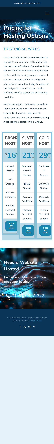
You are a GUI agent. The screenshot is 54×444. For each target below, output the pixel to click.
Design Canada (35, 321)
